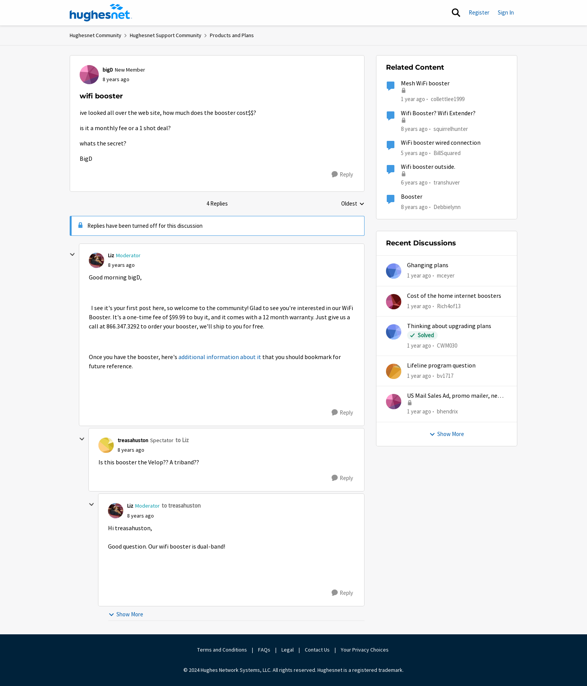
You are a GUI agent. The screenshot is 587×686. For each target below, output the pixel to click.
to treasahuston (181, 505)
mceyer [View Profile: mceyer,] (446, 275)
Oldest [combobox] (353, 204)
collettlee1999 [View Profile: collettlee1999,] (447, 99)
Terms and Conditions (222, 649)
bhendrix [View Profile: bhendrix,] (447, 411)
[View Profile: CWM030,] (393, 332)
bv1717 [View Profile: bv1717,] (445, 375)
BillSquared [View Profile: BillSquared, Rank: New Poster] (447, 153)
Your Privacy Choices (365, 649)
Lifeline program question (441, 365)
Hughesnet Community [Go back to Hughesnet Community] (95, 35)
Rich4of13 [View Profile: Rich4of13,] (449, 305)
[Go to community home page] (101, 12)
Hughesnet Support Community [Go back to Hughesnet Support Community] (165, 35)
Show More (125, 614)
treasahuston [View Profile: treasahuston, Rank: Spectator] (133, 440)
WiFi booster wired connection (441, 143)
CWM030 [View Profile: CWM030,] (447, 345)
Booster (411, 197)
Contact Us (317, 649)
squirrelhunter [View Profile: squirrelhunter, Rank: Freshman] (450, 128)
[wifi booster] (121, 265)
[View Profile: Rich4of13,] (393, 301)
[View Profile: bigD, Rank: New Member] (89, 74)
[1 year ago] (419, 275)
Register (479, 12)
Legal (287, 649)
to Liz (182, 440)
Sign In (506, 12)
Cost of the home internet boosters (454, 296)
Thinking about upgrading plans (449, 326)
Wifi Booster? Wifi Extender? (438, 113)
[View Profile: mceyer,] (393, 271)
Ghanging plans (427, 265)
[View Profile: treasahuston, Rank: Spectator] (106, 445)
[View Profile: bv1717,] (393, 371)
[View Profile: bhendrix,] (393, 401)
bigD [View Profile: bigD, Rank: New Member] (108, 69)
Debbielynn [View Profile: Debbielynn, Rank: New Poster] (447, 206)
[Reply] (342, 174)
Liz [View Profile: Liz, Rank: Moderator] (111, 255)
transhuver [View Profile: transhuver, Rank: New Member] (446, 182)
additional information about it (219, 357)
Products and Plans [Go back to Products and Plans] (232, 35)
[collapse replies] (72, 254)
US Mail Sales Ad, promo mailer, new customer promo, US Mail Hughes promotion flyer (454, 396)
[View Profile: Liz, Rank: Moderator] (96, 260)
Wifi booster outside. (428, 167)
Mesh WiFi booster (425, 83)
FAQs (264, 649)
